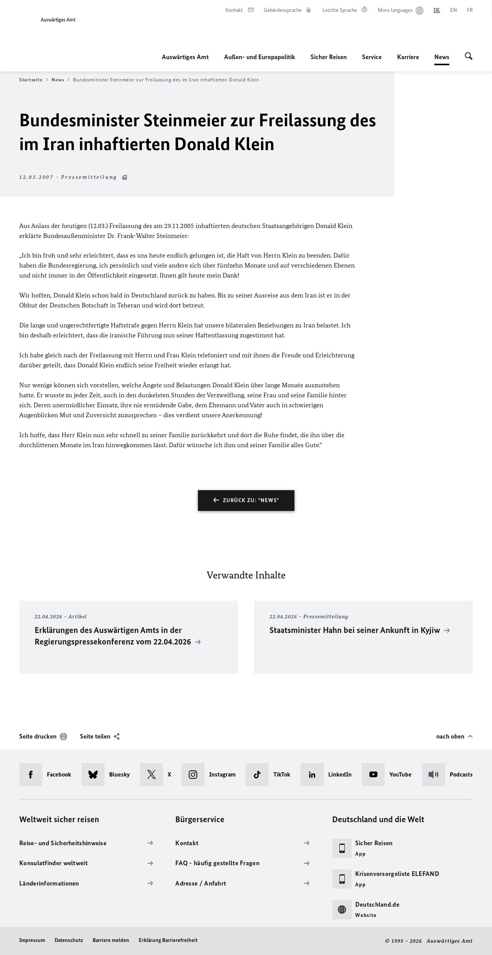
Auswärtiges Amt (185, 57)
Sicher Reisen (329, 57)
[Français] (470, 10)
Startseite (33, 79)
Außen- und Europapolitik (259, 57)
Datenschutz (69, 940)
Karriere (408, 57)
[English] (453, 10)
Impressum (32, 940)
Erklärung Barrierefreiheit (168, 940)
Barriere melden (111, 940)
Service (372, 57)
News (441, 56)
